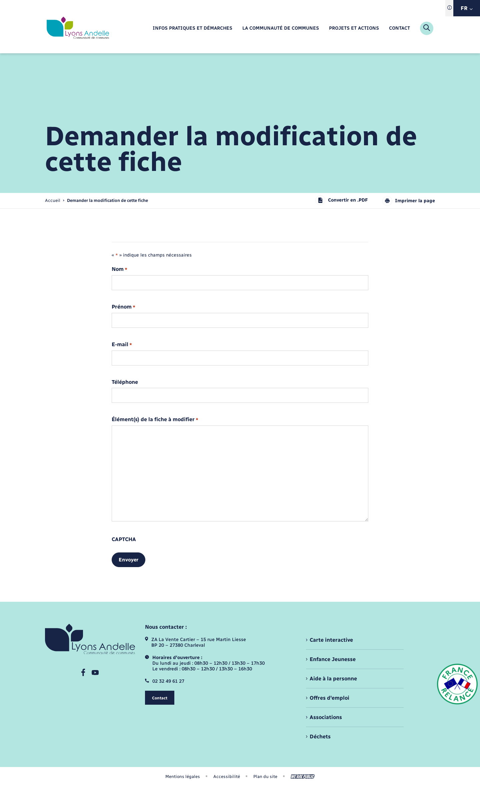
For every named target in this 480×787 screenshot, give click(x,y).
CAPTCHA (124, 539)
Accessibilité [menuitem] (226, 776)
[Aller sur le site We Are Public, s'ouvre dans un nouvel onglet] (303, 776)
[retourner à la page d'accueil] (78, 28)
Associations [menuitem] (326, 717)
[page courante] (107, 200)
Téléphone (125, 382)
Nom (119, 269)
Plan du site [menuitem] (265, 776)
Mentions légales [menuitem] (182, 776)
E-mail (122, 345)
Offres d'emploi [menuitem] (329, 698)
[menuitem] (192, 28)
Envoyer (128, 560)
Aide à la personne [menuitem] (333, 678)
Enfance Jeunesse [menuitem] (333, 659)
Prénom (123, 307)
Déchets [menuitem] (320, 736)
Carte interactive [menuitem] (331, 640)
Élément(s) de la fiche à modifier (155, 419)
